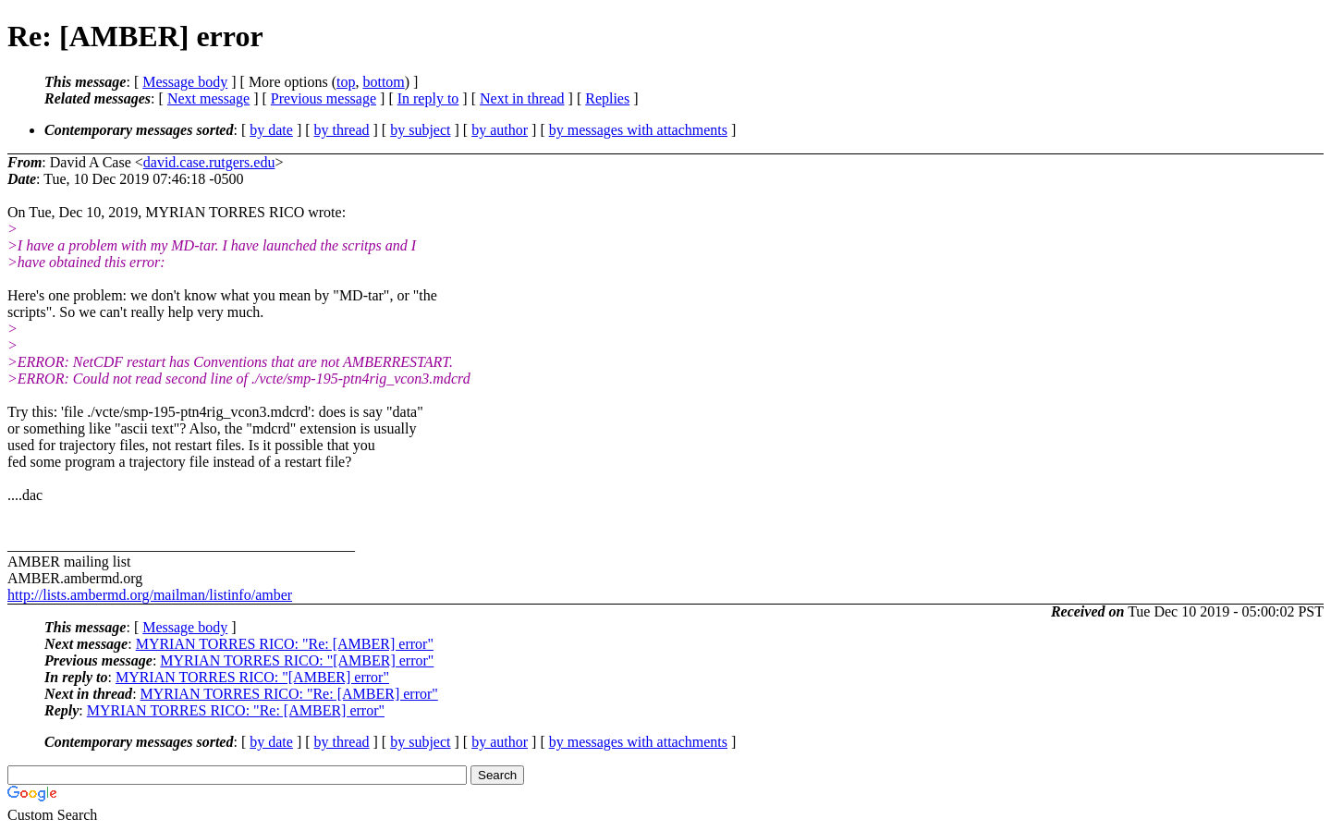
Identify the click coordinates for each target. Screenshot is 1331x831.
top (345, 82)
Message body (184, 82)
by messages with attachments (638, 130)
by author (499, 130)
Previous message (323, 98)
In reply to (428, 98)
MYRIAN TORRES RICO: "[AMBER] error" (296, 660)
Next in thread (522, 98)
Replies (607, 98)
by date (271, 130)
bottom (383, 82)
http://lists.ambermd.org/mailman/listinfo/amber (149, 595)
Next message (208, 98)
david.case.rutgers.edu (209, 162)
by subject (420, 130)
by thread (342, 130)
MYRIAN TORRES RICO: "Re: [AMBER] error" (284, 644)
